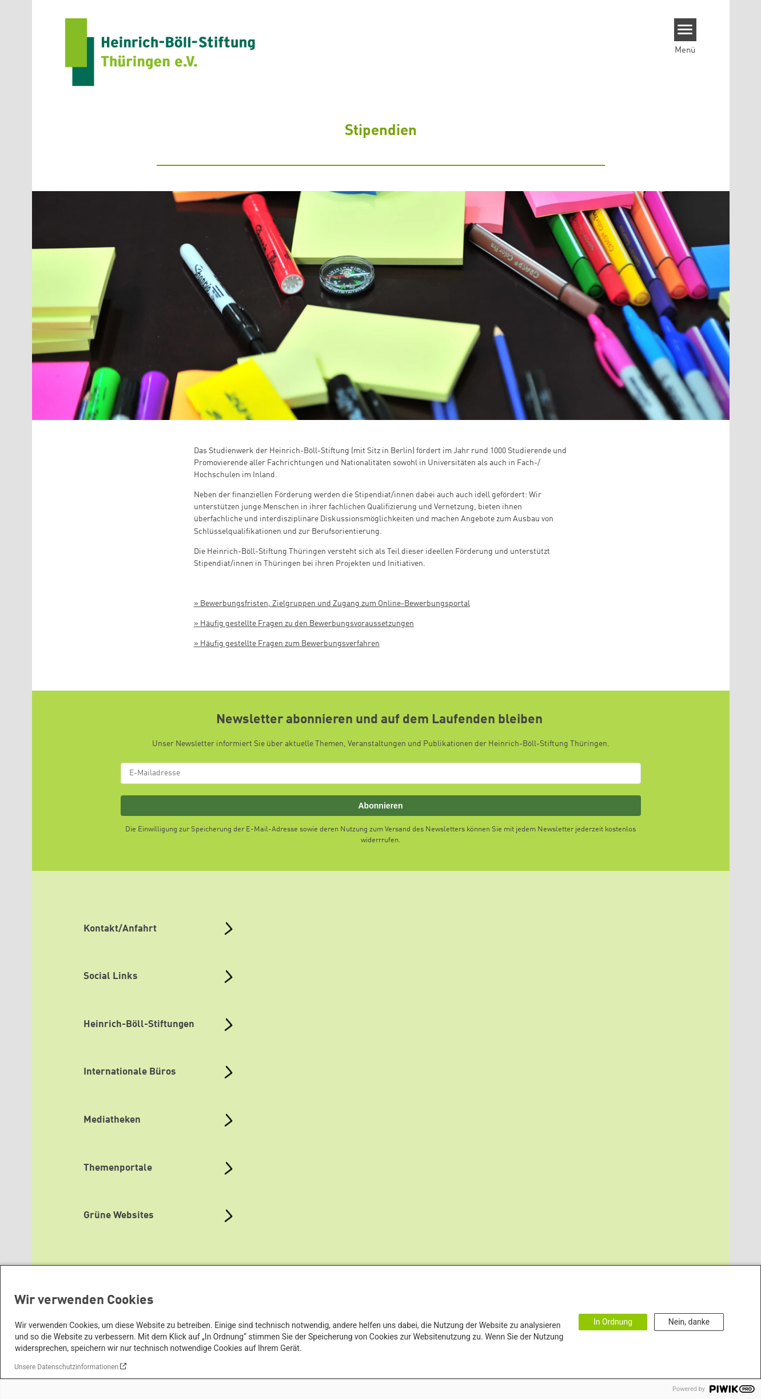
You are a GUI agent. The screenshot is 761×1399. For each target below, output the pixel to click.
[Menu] (685, 29)
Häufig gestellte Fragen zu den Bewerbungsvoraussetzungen (307, 624)
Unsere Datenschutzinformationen (66, 1367)
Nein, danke (689, 1321)
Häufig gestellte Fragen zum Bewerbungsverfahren (290, 644)
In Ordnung (612, 1321)
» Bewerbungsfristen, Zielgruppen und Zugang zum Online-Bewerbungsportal (332, 604)
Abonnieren (380, 805)
